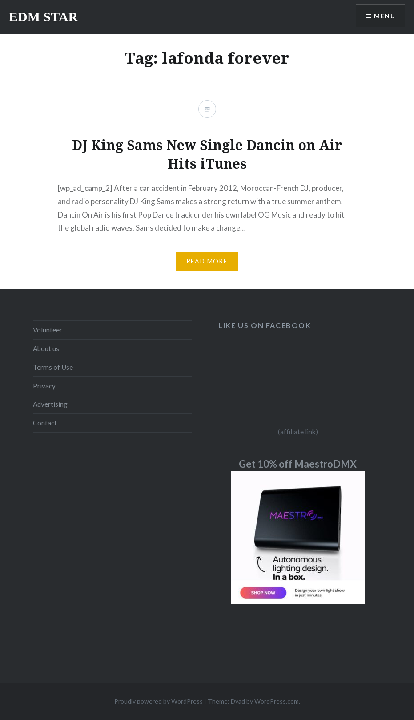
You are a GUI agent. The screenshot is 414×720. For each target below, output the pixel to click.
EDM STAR (43, 16)
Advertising (50, 404)
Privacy (44, 386)
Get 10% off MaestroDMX (298, 464)
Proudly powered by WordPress (158, 701)
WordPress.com (276, 701)
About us (46, 348)
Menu (384, 16)
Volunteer (47, 330)
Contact (45, 423)
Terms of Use (53, 367)
